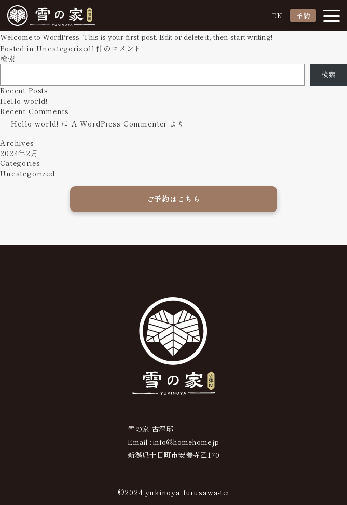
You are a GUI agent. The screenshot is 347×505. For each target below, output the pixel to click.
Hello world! (24, 100)
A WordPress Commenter (120, 123)
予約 (303, 15)
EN (277, 15)
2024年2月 (19, 153)
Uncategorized (63, 48)
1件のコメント (116, 48)
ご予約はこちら (174, 198)
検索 (8, 58)
